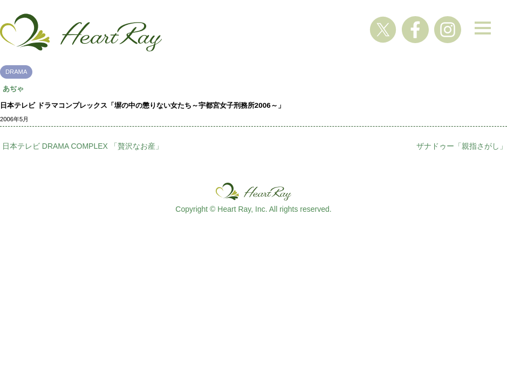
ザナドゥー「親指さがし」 (461, 146)
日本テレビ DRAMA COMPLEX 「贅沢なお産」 (82, 146)
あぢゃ (13, 89)
